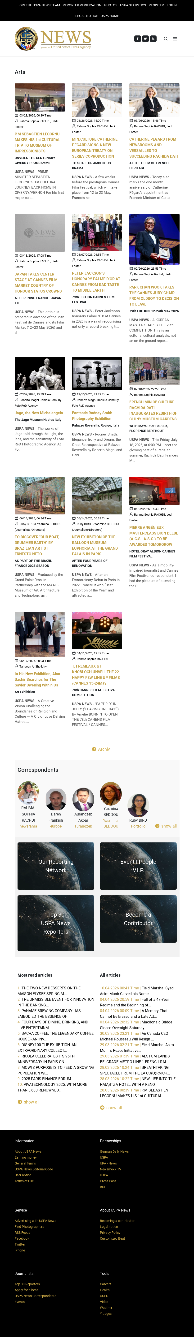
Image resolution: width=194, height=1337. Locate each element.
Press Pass (108, 1181)
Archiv (101, 749)
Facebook (22, 1238)
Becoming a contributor (117, 1221)
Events (20, 1302)
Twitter (20, 1244)
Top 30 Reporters (27, 1284)
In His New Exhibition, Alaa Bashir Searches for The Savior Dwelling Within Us (37, 680)
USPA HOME (110, 16)
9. (46, 1079)
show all (166, 826)
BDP (103, 1187)
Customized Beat (112, 1238)
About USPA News (28, 1151)
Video (104, 1302)
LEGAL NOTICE (86, 16)
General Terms (25, 1163)
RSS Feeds (22, 1232)
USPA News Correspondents (35, 1296)
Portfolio (138, 826)
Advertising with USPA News (35, 1221)
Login (172, 5)
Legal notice (109, 1227)
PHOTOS (110, 5)
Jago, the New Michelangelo (39, 413)
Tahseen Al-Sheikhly (33, 666)
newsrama (28, 826)
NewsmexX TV (110, 1169)
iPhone (20, 1250)
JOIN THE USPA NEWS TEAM (39, 5)
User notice (23, 1175)
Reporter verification (82, 5)
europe (56, 826)
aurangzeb (83, 826)
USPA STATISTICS (133, 5)
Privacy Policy (110, 1232)
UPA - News (108, 1163)
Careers (105, 1284)
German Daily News (114, 1151)
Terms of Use (24, 1181)
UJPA (104, 1175)
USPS (104, 1296)
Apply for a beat (26, 1290)
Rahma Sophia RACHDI (149, 395)
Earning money (26, 1157)
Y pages (106, 1313)
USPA (104, 1157)
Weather (106, 1308)
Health (105, 1290)
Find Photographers (29, 1227)
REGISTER (156, 5)
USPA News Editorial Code (34, 1169)
